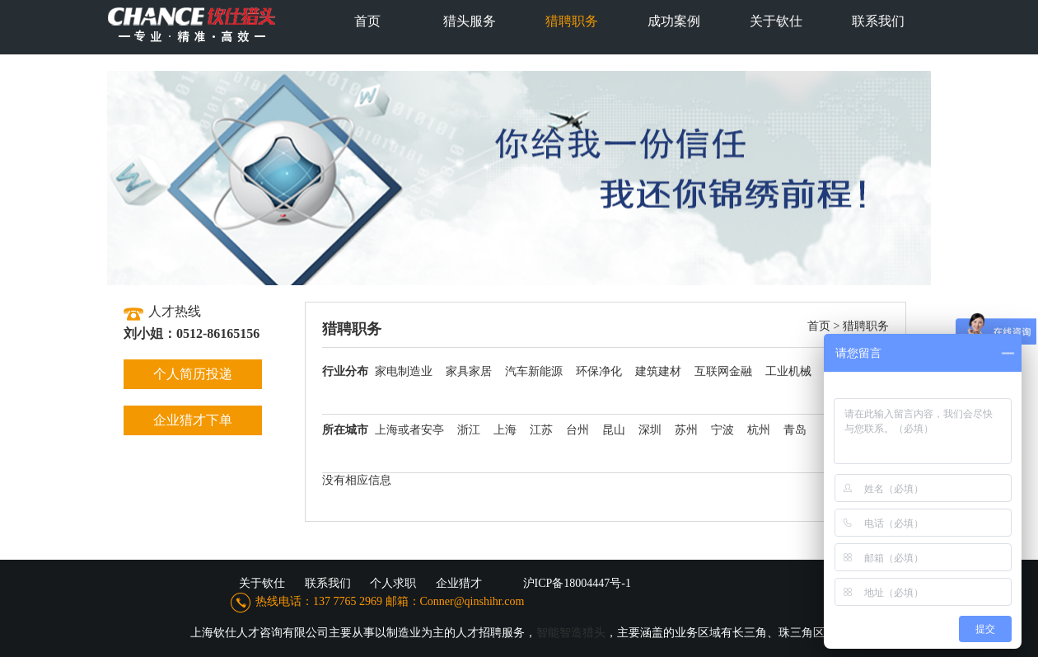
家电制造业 (403, 371)
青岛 (795, 430)
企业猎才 (459, 583)
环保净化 (599, 371)
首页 (818, 326)
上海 (505, 430)
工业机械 (788, 371)
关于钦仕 (262, 583)
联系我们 (328, 583)
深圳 (650, 430)
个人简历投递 (192, 374)
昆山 (613, 430)
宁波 (722, 430)
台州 (577, 430)
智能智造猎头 (571, 632)
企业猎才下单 (192, 420)
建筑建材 (658, 371)
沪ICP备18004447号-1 (577, 583)
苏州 (686, 430)
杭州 (758, 430)
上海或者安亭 (409, 430)
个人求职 (393, 583)
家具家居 (469, 371)
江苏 (541, 430)
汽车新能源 (534, 371)
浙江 (468, 430)
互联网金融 (723, 371)
